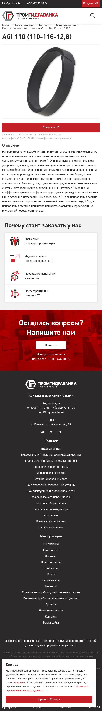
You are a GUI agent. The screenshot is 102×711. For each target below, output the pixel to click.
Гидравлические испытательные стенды (51, 460)
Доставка (51, 556)
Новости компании (51, 610)
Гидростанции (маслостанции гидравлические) (51, 454)
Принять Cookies (49, 699)
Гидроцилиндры (51, 448)
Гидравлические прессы (51, 473)
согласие (18, 682)
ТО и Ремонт (51, 568)
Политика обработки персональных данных (51, 598)
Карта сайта (51, 622)
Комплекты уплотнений (51, 521)
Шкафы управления (51, 527)
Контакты (51, 616)
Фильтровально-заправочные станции (51, 485)
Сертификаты (51, 580)
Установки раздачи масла (51, 479)
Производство (51, 550)
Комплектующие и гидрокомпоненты (51, 491)
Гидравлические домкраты (51, 467)
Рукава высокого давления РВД (51, 497)
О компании (51, 544)
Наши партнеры (51, 562)
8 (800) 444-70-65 (59, 359)
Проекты (51, 604)
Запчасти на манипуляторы (51, 509)
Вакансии (51, 586)
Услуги (51, 574)
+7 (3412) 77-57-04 (37, 3)
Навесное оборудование (51, 503)
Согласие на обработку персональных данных (51, 592)
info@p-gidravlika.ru (13, 3)
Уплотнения (51, 515)
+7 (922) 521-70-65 (27, 138)
